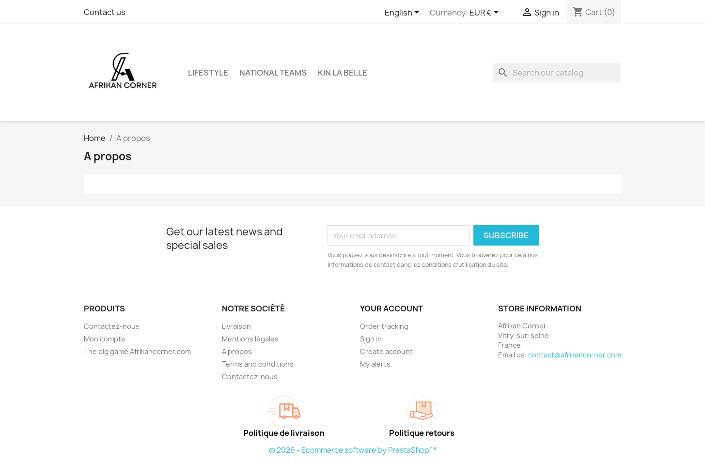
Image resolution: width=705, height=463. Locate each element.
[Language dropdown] (404, 13)
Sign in (371, 338)
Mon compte (104, 338)
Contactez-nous (112, 326)
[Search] (557, 72)
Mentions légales (250, 338)
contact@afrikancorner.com (574, 354)
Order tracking (384, 326)
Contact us (104, 12)
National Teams (273, 72)
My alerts (375, 364)
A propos (237, 351)
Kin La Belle (342, 72)
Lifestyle (208, 72)
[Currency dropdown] (486, 13)
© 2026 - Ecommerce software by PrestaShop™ (352, 450)
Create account (386, 351)
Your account (391, 308)
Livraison (236, 326)
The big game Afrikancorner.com (137, 351)
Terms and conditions (258, 364)
